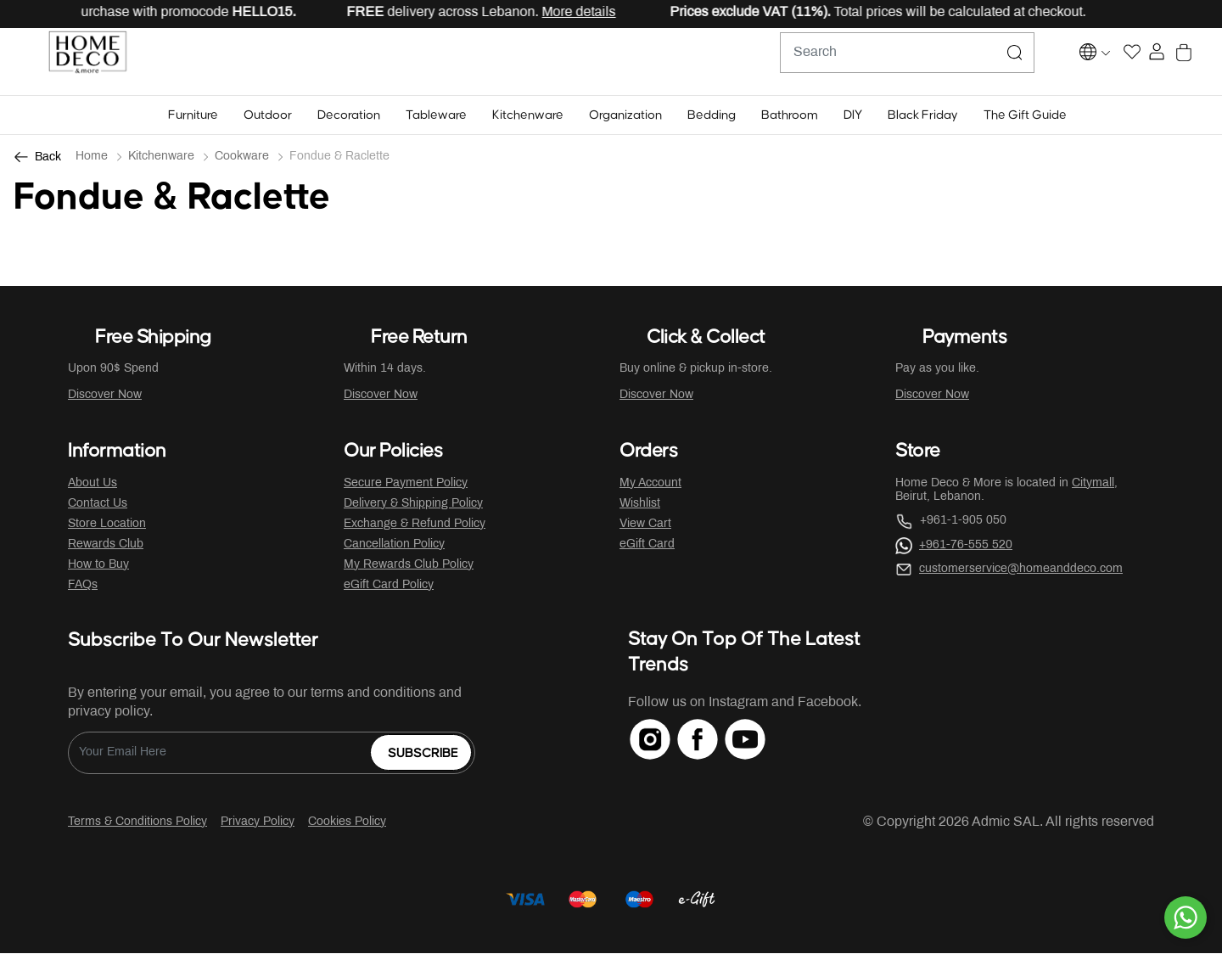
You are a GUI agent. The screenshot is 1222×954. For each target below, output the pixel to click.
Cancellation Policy (394, 545)
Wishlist (639, 504)
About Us (92, 484)
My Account (650, 484)
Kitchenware (161, 157)
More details (590, 12)
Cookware (242, 157)
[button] (193, 116)
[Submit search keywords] (973, 62)
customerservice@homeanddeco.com (1021, 569)
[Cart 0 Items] (1199, 62)
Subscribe (423, 754)
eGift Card (647, 545)
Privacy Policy (257, 822)
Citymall (1093, 484)
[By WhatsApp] (1185, 917)
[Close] (1155, 13)
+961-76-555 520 (965, 546)
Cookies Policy (347, 822)
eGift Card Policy (389, 586)
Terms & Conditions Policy (137, 822)
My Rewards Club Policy (409, 565)
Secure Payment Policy (406, 484)
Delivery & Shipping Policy (413, 504)
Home (92, 157)
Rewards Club (105, 545)
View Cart (645, 524)
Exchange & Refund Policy (414, 524)
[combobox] (865, 62)
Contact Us (97, 504)
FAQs (83, 586)
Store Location (107, 524)
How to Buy (98, 565)
